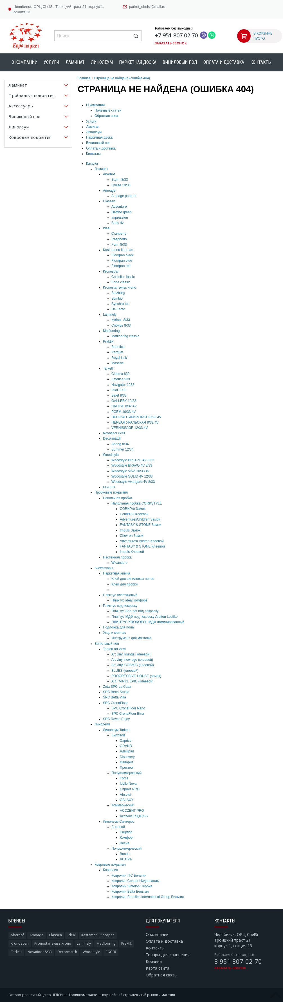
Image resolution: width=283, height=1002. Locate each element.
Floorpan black (122, 255)
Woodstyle (111, 455)
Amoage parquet (123, 196)
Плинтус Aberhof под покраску (135, 611)
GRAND (126, 746)
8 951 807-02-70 (238, 961)
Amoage (109, 191)
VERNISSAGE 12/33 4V (129, 428)
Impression (119, 218)
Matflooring (111, 331)
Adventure (119, 207)
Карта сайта (157, 968)
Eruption (126, 832)
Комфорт (127, 838)
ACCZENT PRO (132, 811)
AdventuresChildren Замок (140, 519)
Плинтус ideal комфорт (129, 600)
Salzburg (118, 293)
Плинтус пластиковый (120, 595)
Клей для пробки (124, 584)
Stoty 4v (117, 223)
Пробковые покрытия (111, 492)
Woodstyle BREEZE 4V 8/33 (132, 460)
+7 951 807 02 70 (176, 35)
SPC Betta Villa (114, 697)
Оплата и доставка (223, 62)
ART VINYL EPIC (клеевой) (132, 681)
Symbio (117, 298)
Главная (84, 78)
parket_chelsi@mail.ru (147, 6)
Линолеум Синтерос (118, 822)
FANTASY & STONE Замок (140, 525)
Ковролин (110, 870)
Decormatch (112, 438)
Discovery (127, 757)
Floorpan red (121, 266)
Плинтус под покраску (120, 606)
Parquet (117, 352)
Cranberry (118, 234)
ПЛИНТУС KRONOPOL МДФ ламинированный (147, 622)
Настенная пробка (117, 557)
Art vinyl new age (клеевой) (132, 660)
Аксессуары (104, 568)
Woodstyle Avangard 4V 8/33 (133, 482)
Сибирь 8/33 (121, 325)
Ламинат (75, 62)
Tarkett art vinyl (114, 649)
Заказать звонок (171, 43)
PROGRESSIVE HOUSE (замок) (136, 676)
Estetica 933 (120, 379)
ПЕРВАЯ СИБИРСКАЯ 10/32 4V (136, 417)
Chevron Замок (131, 536)
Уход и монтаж (114, 633)
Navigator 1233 (122, 385)
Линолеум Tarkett (116, 730)
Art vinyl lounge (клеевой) (131, 654)
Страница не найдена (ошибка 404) (122, 78)
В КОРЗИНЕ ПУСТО (262, 36)
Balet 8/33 (119, 395)
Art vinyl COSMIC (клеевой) (132, 665)
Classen (109, 201)
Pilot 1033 (118, 390)
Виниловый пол (180, 62)
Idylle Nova (128, 784)
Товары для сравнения (168, 954)
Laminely (109, 314)
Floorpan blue (121, 261)
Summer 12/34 (122, 449)
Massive (117, 363)
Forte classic (120, 282)
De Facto (118, 309)
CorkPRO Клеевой (134, 514)
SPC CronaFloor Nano (128, 708)
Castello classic (123, 277)
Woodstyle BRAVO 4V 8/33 (131, 465)
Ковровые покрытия (110, 865)
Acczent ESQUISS (134, 816)
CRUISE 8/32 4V (124, 406)
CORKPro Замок (132, 509)
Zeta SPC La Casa (117, 687)
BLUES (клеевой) (124, 671)
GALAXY (126, 800)
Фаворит (126, 762)
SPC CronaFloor (115, 703)
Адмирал (127, 751)
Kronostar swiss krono (119, 287)
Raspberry (119, 239)
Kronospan (111, 271)
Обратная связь (107, 116)
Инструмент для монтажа (131, 638)
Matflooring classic (125, 336)
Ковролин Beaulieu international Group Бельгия (147, 897)
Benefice (118, 347)
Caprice (125, 741)
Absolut (125, 795)
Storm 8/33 (119, 180)
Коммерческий (122, 805)
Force (124, 778)
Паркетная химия (116, 573)
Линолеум (102, 62)
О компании (24, 62)
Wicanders (119, 563)
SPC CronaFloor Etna (127, 714)
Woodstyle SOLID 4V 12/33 (132, 476)
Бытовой (118, 735)
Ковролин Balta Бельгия (130, 892)
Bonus (124, 854)
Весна (124, 843)
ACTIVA (126, 859)
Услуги (51, 62)
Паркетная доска (137, 62)
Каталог (92, 164)
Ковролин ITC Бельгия (128, 875)
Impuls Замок (130, 530)
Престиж (126, 768)
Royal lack (119, 358)
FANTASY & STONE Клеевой (142, 546)
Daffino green (121, 212)
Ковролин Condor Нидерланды (135, 881)
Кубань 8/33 (120, 320)
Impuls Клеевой (132, 552)
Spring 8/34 (120, 444)
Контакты (260, 62)
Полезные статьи (108, 110)
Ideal (106, 228)
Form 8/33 (119, 244)
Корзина (154, 961)
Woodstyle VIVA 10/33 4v (130, 471)
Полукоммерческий (126, 773)
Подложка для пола (118, 627)
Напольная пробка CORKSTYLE (136, 503)
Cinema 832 (120, 374)
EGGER (109, 487)
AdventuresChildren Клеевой (142, 541)
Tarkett (108, 368)
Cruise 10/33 (121, 185)
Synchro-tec (120, 304)
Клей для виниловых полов (132, 579)
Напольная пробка (117, 498)
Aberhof (109, 174)
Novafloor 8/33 (114, 433)
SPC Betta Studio (116, 692)
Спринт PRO (130, 789)
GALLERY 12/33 (123, 401)
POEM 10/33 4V (123, 412)
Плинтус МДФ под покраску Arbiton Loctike (144, 617)
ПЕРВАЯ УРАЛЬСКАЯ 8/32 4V (135, 422)
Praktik (108, 341)
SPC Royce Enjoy (116, 719)
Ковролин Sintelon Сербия (131, 886)
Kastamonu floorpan (118, 250)
